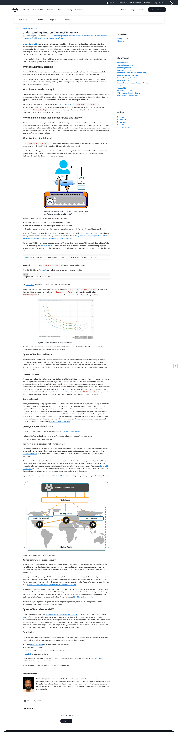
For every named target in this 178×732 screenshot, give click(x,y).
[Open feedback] (175, 366)
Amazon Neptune (123, 80)
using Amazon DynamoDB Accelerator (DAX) (62, 614)
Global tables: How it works (83, 597)
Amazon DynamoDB (30, 44)
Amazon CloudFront (30, 453)
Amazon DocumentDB (125, 65)
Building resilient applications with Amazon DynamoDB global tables (51, 584)
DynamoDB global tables (71, 432)
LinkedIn (121, 122)
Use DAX (28, 654)
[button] (174, 2)
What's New (121, 41)
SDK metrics (84, 233)
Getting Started (122, 38)
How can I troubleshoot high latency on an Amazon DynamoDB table (47, 238)
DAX (24, 617)
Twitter (121, 117)
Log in (66, 721)
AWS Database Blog (30, 28)
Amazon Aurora (122, 63)
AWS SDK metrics (36, 644)
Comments (51, 38)
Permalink (41, 38)
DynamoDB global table (54, 476)
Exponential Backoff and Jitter (59, 421)
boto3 (43, 270)
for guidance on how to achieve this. (60, 392)
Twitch (121, 125)
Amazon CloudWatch (64, 104)
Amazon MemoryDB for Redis (127, 78)
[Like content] (27, 701)
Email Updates (123, 127)
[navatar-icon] (171, 3)
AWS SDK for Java (46, 246)
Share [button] (61, 38)
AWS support (99, 658)
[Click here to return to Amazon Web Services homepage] (15, 11)
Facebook (121, 120)
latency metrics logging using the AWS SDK (89, 236)
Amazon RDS (121, 88)
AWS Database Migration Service (128, 93)
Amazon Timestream (124, 90)
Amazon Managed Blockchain (127, 75)
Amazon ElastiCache (124, 70)
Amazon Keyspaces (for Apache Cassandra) (132, 73)
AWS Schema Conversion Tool (127, 96)
